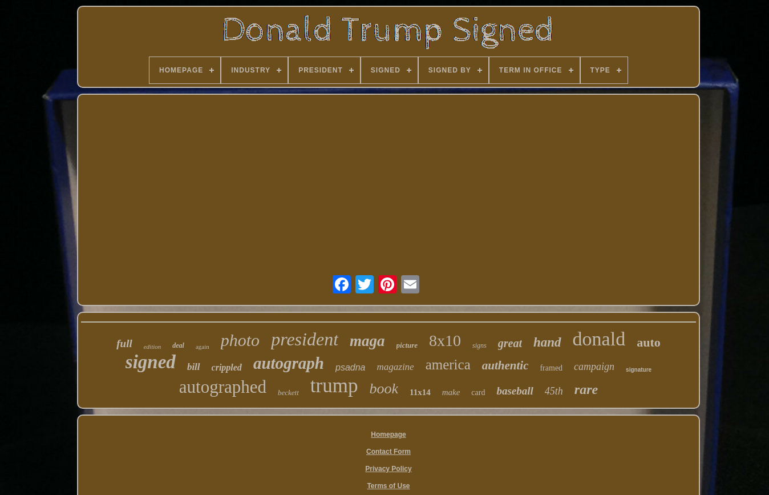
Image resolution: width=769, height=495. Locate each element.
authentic (505, 365)
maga (367, 340)
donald (599, 338)
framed (551, 368)
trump (334, 386)
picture (407, 345)
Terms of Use (388, 486)
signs (479, 345)
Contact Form (388, 452)
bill (193, 366)
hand (547, 342)
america (448, 364)
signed (151, 362)
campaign (594, 366)
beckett (288, 392)
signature (638, 370)
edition (152, 346)
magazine (395, 366)
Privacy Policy (388, 469)
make (451, 392)
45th (554, 391)
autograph (288, 363)
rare (586, 389)
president (304, 339)
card (478, 392)
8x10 (445, 340)
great (510, 343)
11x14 (420, 392)
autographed (222, 387)
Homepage (388, 434)
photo (240, 340)
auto (649, 342)
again (202, 346)
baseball (514, 391)
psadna (350, 367)
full (124, 343)
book (383, 388)
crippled (227, 367)
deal (178, 345)
